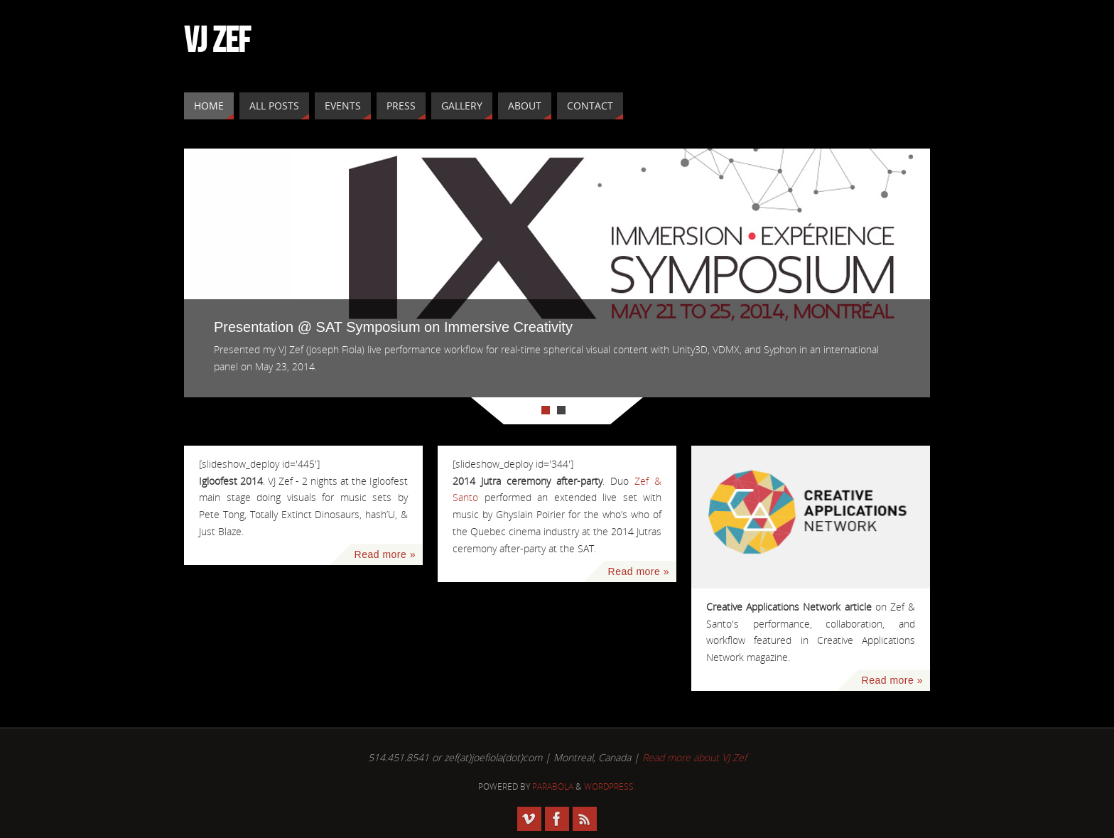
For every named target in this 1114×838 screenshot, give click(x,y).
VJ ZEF (217, 39)
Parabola (552, 786)
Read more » (385, 554)
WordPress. (610, 786)
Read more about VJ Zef (694, 757)
